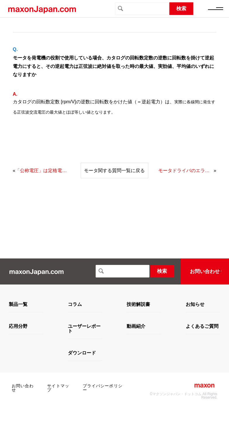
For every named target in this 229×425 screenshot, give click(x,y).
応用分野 (18, 326)
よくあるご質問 (202, 326)
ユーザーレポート (84, 328)
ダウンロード (82, 353)
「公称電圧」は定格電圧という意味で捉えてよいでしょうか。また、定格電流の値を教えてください (43, 170)
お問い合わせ (205, 271)
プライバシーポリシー (103, 387)
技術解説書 (138, 304)
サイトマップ (58, 387)
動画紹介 (136, 326)
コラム (75, 304)
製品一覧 (18, 304)
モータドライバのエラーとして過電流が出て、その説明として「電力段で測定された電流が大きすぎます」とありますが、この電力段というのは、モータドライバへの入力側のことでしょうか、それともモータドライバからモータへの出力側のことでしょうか (186, 170)
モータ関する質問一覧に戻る (114, 170)
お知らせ (195, 304)
